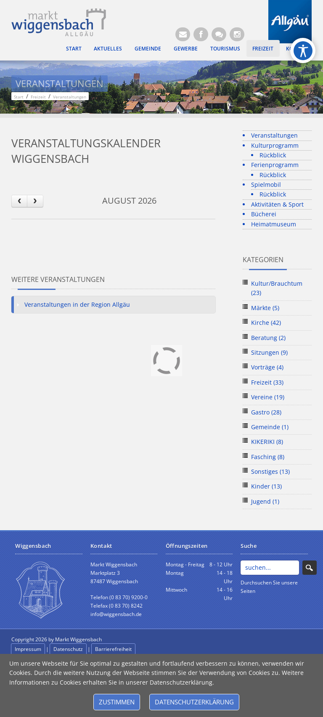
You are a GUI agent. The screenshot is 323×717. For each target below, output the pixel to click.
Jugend (265, 501)
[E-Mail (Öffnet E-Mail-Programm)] (182, 34)
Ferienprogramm (275, 165)
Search (309, 567)
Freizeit (262, 48)
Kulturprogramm (275, 145)
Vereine (267, 397)
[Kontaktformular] (219, 34)
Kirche (266, 323)
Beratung (268, 338)
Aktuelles (108, 48)
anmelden (155, 639)
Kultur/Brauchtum (276, 288)
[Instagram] (237, 34)
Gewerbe (186, 48)
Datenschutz (68, 649)
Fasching (267, 457)
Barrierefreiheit (113, 649)
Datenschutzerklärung (194, 702)
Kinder (266, 486)
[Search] (270, 567)
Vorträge (267, 367)
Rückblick (272, 155)
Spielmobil (266, 185)
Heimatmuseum (273, 224)
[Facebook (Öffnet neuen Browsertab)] (200, 34)
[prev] (19, 201)
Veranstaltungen (274, 135)
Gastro (266, 412)
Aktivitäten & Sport (277, 204)
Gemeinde (148, 48)
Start (74, 48)
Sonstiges (270, 471)
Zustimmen (117, 702)
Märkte (265, 308)
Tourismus (225, 48)
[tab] (113, 304)
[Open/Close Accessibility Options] (303, 50)
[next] (35, 201)
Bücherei (263, 214)
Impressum (28, 649)
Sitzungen (269, 352)
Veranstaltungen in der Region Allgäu (77, 304)
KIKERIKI (267, 442)
